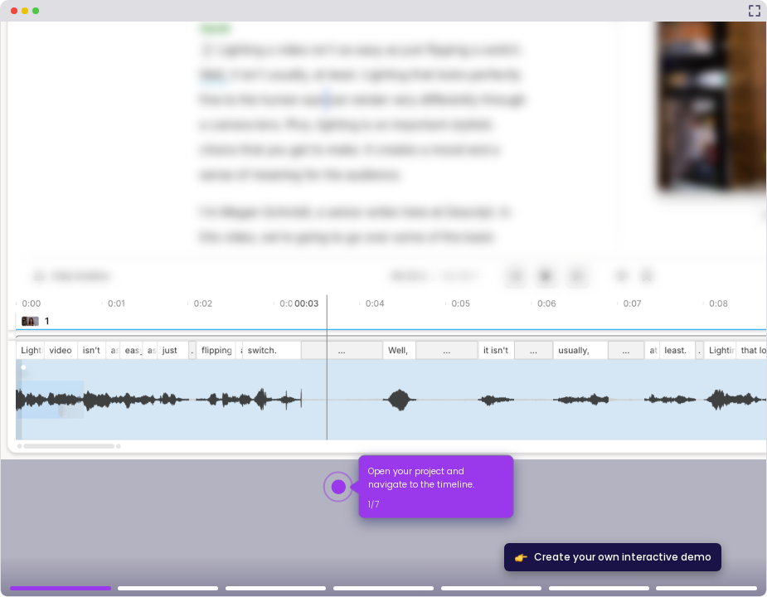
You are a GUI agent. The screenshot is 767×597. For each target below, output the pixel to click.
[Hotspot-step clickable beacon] (338, 486)
